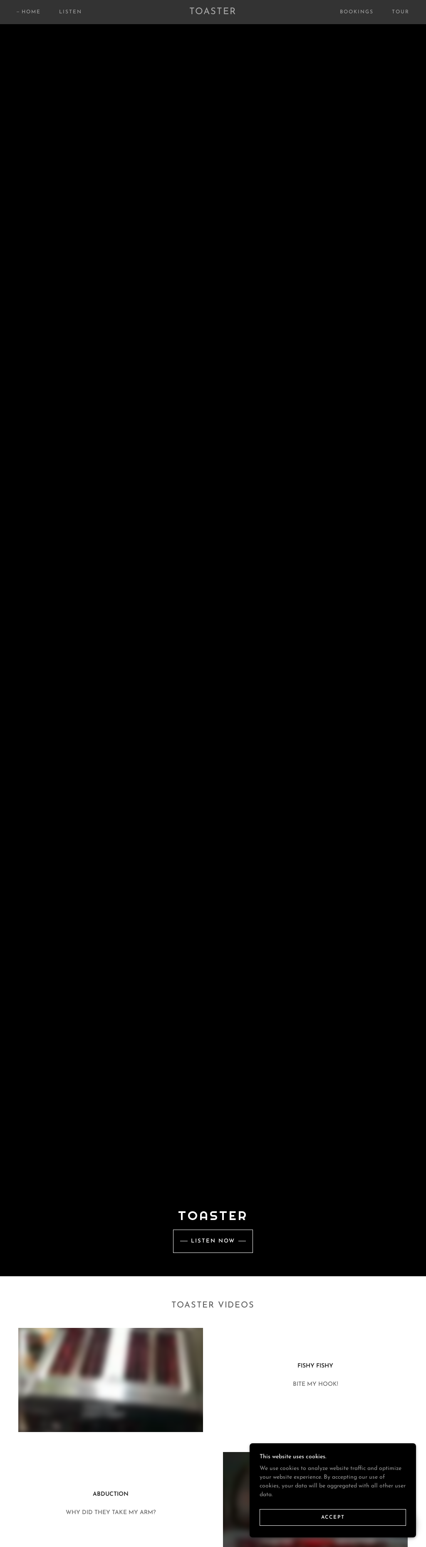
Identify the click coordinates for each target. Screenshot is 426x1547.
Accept (333, 1517)
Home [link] (31, 12)
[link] (213, 13)
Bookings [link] (357, 12)
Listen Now (213, 1241)
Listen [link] (70, 12)
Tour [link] (400, 12)
